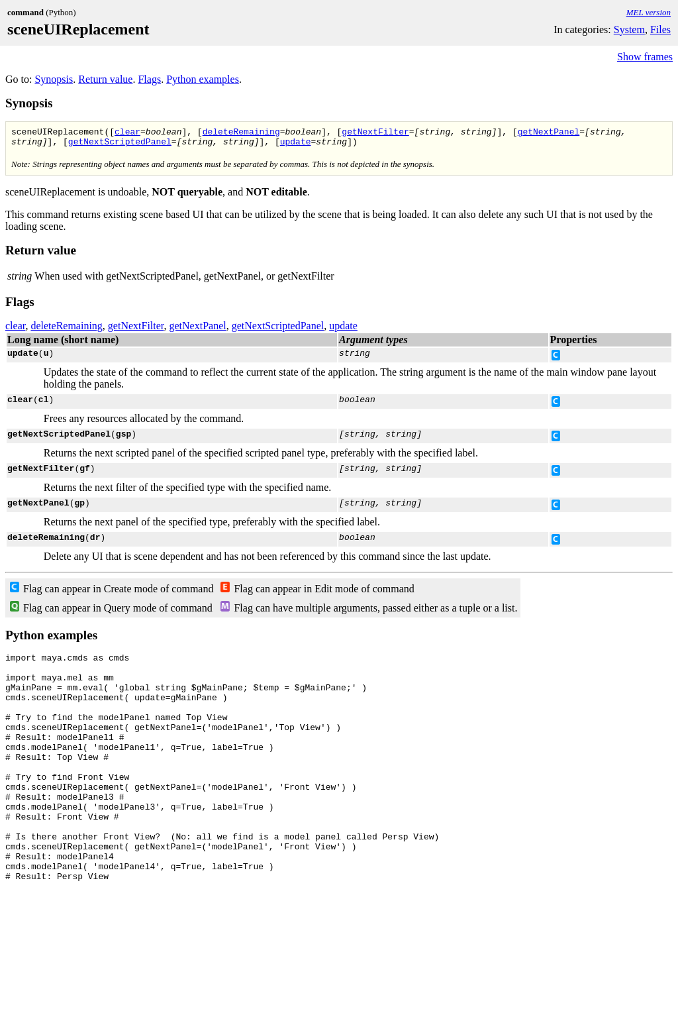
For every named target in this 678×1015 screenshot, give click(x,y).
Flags (149, 79)
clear (127, 133)
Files (660, 29)
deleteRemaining (241, 133)
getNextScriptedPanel (119, 145)
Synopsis (53, 79)
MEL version (648, 12)
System (629, 29)
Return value (105, 79)
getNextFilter (375, 133)
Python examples (202, 79)
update (295, 145)
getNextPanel (549, 133)
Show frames (645, 56)
